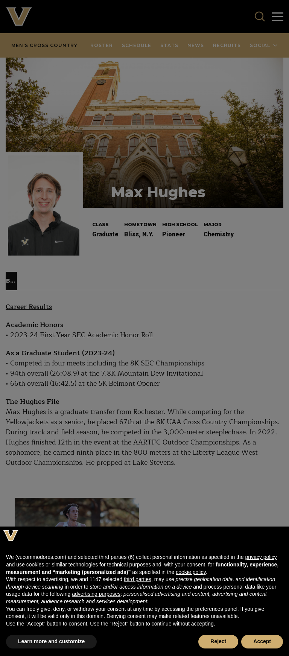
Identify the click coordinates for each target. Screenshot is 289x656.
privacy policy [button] (261, 557)
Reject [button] (218, 641)
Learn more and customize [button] (51, 641)
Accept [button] (262, 641)
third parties (137, 579)
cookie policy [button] (190, 572)
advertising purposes (96, 594)
